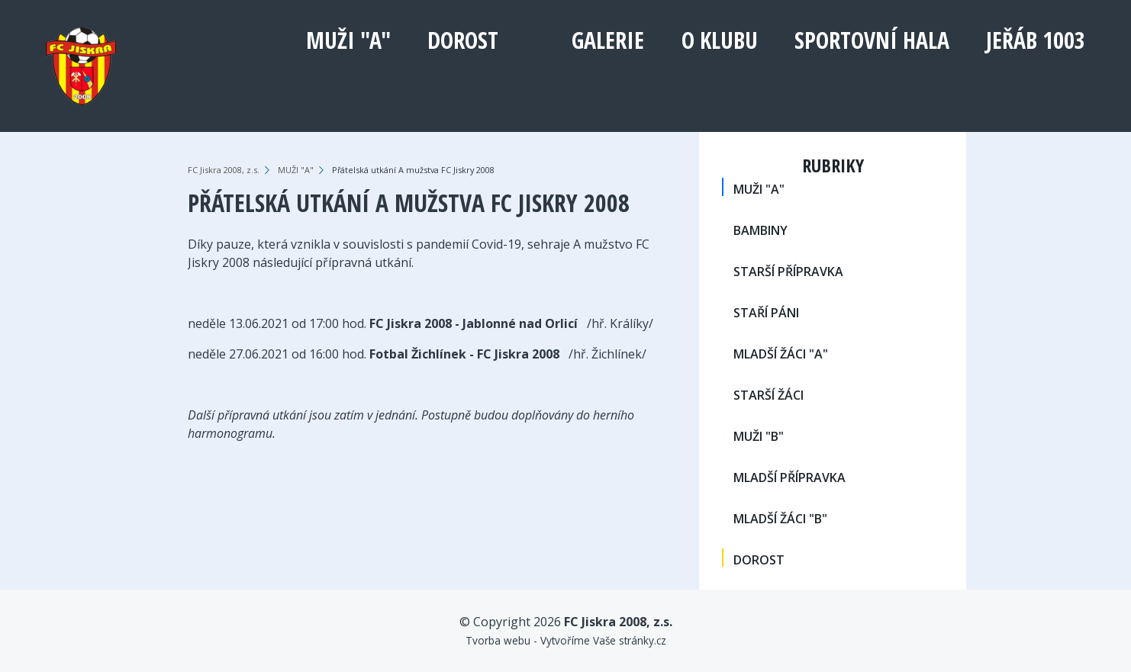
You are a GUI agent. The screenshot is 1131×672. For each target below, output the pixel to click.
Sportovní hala (871, 40)
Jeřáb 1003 (1035, 40)
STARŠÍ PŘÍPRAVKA (788, 271)
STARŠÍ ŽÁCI (768, 395)
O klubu (720, 40)
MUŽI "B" (758, 436)
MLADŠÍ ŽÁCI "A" (780, 354)
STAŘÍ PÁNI (766, 312)
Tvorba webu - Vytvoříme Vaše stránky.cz (566, 640)
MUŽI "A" (348, 40)
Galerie (608, 40)
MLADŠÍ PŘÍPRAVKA (789, 477)
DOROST (462, 40)
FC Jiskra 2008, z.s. (223, 169)
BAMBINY (760, 230)
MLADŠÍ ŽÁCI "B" (780, 518)
